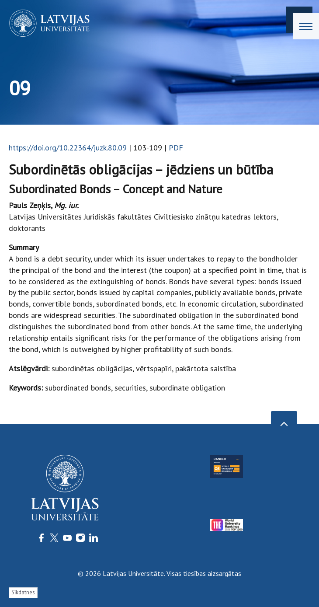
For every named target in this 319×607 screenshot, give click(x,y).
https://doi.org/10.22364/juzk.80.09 (68, 148)
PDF (176, 148)
